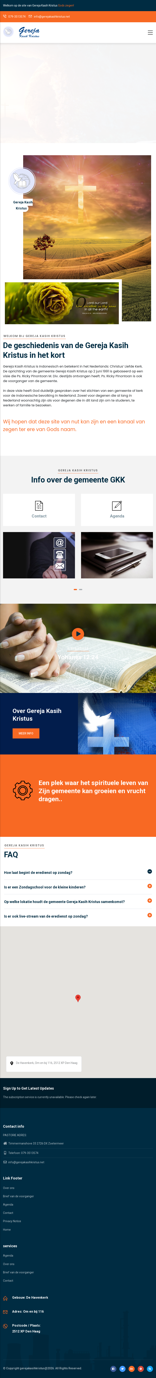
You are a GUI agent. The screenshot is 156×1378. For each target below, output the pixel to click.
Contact (8, 1212)
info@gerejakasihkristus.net (23, 1162)
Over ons (8, 1188)
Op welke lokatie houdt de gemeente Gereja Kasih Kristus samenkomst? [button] (64, 902)
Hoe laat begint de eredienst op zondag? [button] (38, 872)
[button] (75, 589)
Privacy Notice (12, 1221)
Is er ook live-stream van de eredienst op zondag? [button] (46, 916)
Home (7, 1229)
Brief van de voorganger (18, 1196)
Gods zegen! (66, 5)
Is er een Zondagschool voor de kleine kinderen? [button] (45, 887)
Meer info (26, 733)
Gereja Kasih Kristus (23, 205)
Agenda (8, 1204)
